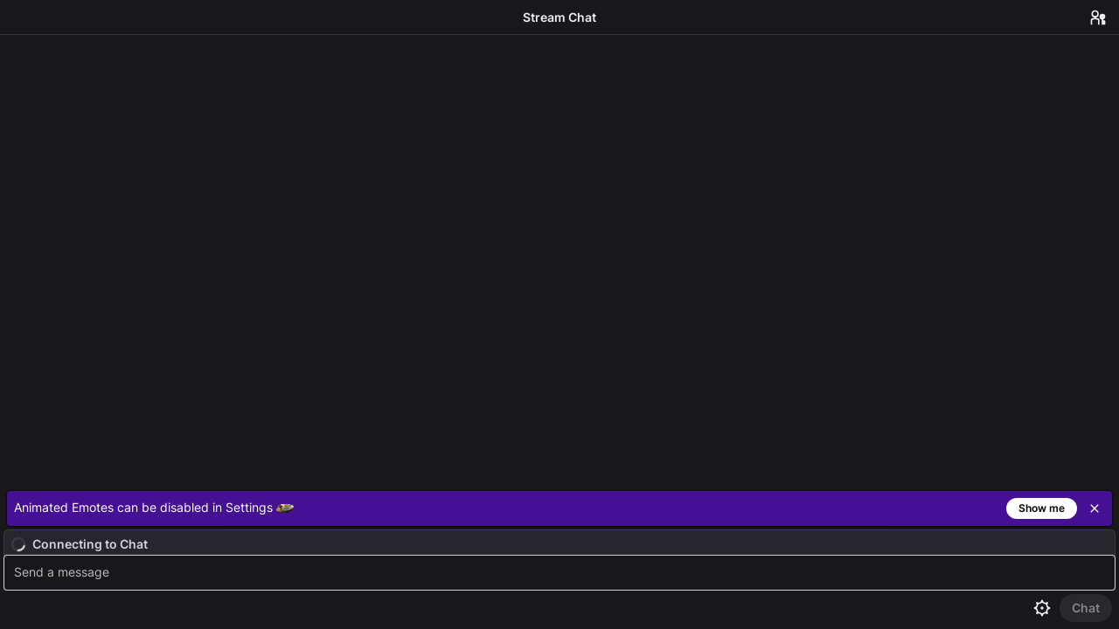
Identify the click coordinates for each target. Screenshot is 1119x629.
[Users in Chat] (1098, 17)
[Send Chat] (1086, 608)
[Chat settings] (1042, 608)
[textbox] (561, 573)
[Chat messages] (559, 259)
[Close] (1094, 508)
